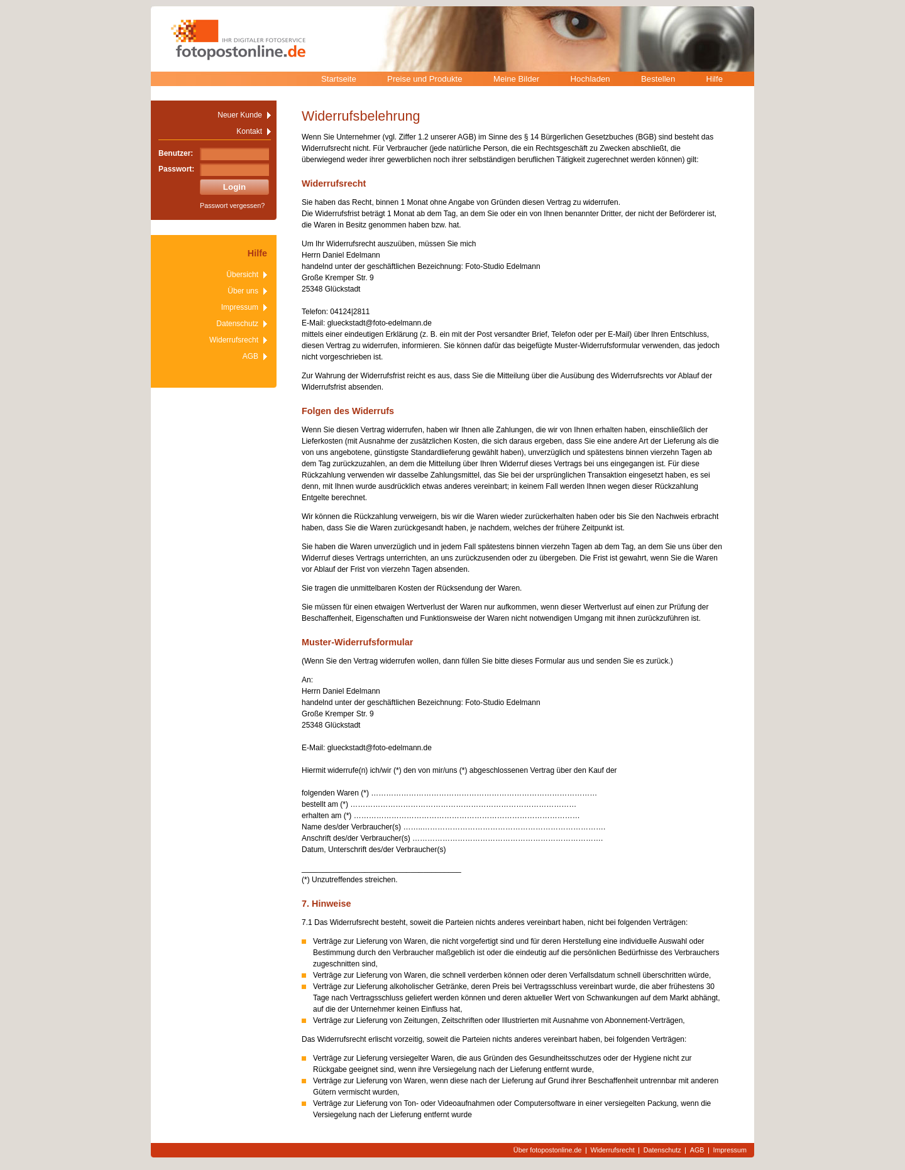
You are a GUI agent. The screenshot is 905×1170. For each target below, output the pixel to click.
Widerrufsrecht (233, 340)
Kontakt (249, 131)
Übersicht (242, 274)
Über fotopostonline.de (547, 1150)
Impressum (239, 307)
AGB (250, 356)
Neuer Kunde (239, 115)
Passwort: (176, 169)
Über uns (243, 291)
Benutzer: (175, 153)
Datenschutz (237, 323)
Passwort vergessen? (232, 205)
